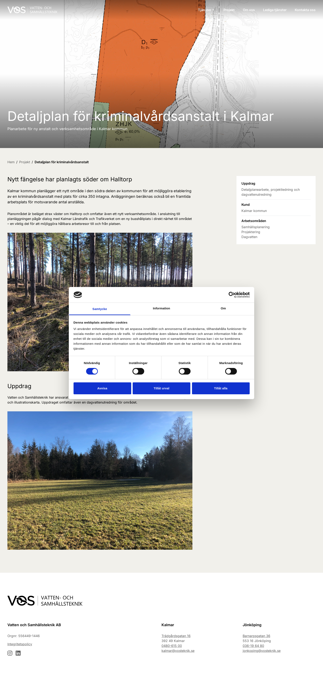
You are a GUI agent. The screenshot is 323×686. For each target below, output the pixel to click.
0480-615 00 (172, 646)
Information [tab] (161, 308)
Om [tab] (223, 308)
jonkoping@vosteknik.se (262, 651)
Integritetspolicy (19, 644)
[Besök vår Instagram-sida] (9, 653)
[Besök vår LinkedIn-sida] (18, 653)
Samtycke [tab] (99, 309)
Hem (11, 162)
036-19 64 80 (253, 646)
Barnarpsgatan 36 (256, 636)
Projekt (24, 162)
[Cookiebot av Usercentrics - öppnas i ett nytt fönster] (232, 295)
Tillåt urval (161, 388)
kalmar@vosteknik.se (178, 651)
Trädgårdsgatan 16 (176, 636)
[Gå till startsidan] (32, 10)
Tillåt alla (220, 388)
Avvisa (102, 388)
